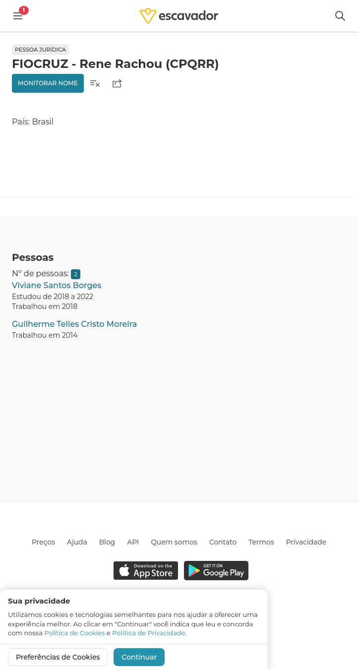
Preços (43, 542)
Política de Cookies (74, 633)
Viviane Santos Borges (56, 285)
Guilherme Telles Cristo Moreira (74, 324)
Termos (261, 542)
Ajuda (77, 542)
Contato (223, 542)
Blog (107, 542)
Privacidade (306, 542)
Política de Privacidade (148, 633)
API (133, 542)
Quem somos (174, 542)
